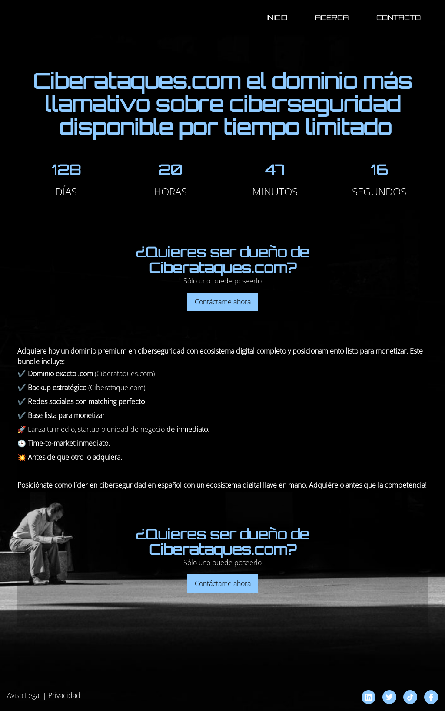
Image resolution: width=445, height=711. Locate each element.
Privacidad (64, 695)
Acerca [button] (332, 17)
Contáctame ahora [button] (223, 302)
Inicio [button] (276, 17)
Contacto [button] (398, 17)
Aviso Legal (24, 695)
